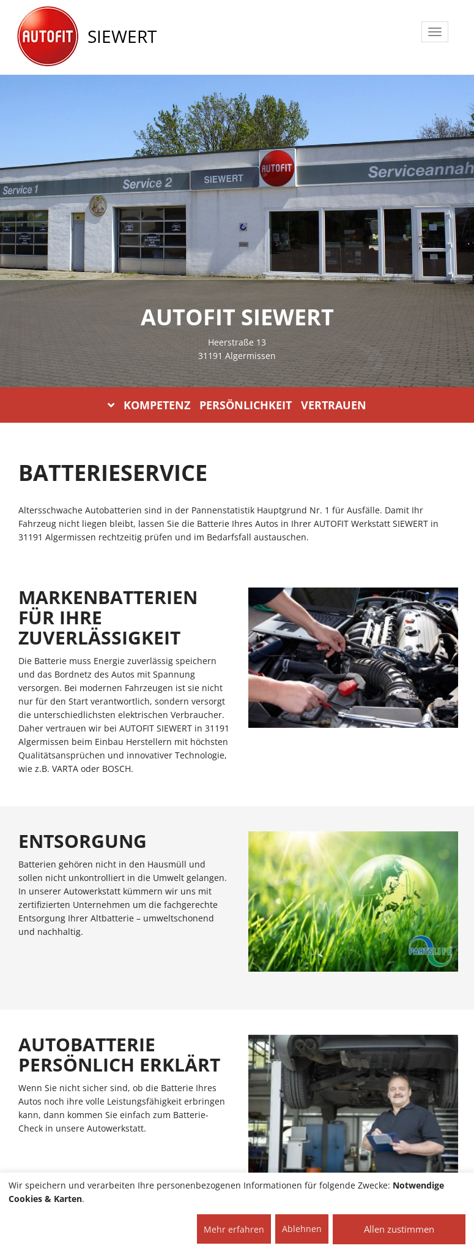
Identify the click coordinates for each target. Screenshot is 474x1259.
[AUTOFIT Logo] (47, 37)
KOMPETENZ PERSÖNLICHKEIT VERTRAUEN (237, 405)
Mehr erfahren (234, 1229)
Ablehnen (302, 1228)
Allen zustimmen (399, 1229)
